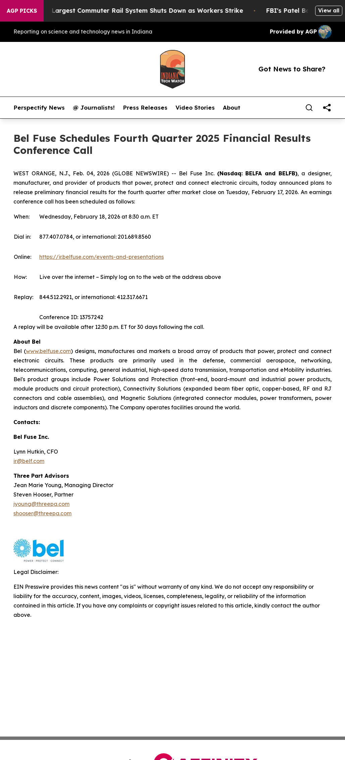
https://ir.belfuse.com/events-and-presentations (101, 256)
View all (328, 10)
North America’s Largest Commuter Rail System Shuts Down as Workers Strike (132, 10)
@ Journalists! (94, 107)
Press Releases (145, 107)
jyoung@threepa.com (41, 504)
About (231, 107)
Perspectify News (39, 107)
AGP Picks (22, 10)
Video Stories (195, 107)
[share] (327, 107)
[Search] (309, 107)
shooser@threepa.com (42, 513)
